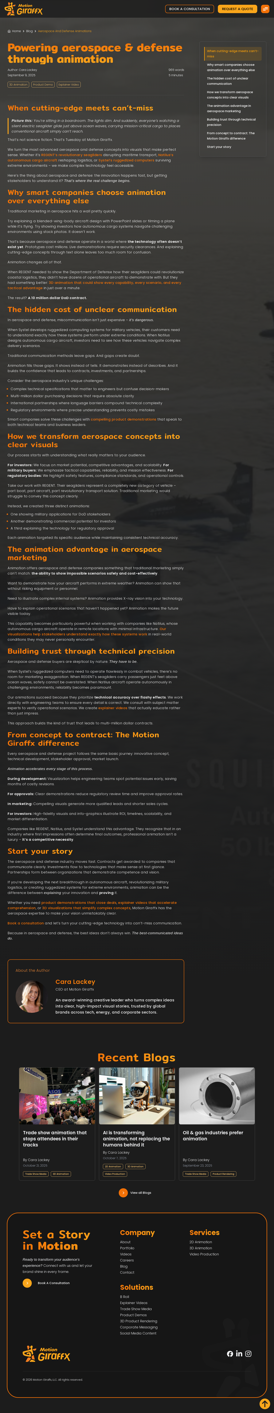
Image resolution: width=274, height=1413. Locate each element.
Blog (29, 31)
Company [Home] (137, 1233)
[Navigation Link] (137, 1192)
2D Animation (113, 1166)
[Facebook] (230, 1354)
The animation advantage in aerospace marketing (229, 108)
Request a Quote (237, 8)
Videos (125, 1254)
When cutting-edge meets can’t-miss (233, 54)
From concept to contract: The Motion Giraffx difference (231, 136)
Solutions (136, 1287)
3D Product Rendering (138, 1321)
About (125, 1242)
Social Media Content (138, 1333)
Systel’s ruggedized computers (127, 160)
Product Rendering (223, 1174)
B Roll (124, 1296)
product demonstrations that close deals (79, 902)
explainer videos (112, 708)
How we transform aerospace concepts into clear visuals (230, 95)
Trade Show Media (35, 1174)
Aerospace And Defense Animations (65, 31)
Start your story (219, 147)
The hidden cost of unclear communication (227, 81)
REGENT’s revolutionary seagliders (71, 154)
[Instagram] (248, 1353)
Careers (127, 1260)
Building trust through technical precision (231, 122)
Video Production (115, 1174)
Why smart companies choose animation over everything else (231, 67)
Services (205, 1233)
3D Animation (61, 1174)
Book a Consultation (189, 8)
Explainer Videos (133, 1302)
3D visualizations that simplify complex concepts (86, 908)
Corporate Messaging (139, 1327)
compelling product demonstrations (123, 419)
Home (16, 31)
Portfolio (127, 1248)
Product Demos (133, 1315)
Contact (127, 1272)
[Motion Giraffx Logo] (24, 8)
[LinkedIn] (239, 1353)
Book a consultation (26, 923)
